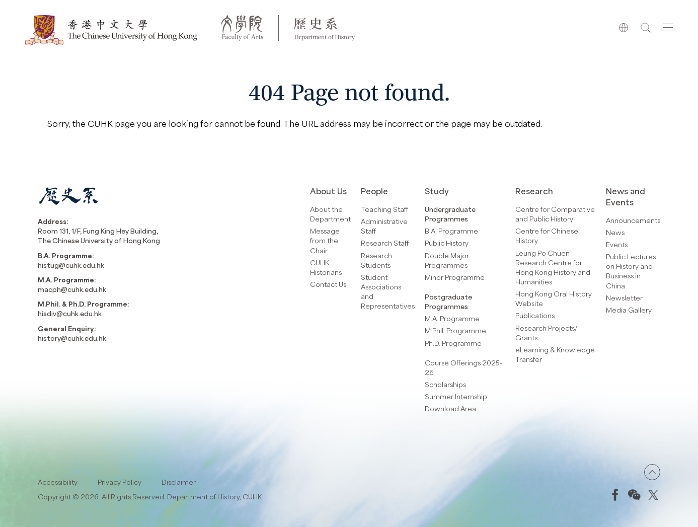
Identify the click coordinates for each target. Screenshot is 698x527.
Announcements (633, 220)
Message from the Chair (325, 240)
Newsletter (624, 297)
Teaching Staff (384, 209)
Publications (535, 315)
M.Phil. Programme (455, 330)
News (615, 232)
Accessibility (57, 482)
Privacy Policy (119, 482)
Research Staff (385, 243)
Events (617, 244)
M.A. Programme (452, 318)
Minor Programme (455, 277)
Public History (447, 243)
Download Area (450, 408)
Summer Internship (456, 396)
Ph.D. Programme (453, 343)
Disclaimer (179, 482)
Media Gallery (629, 310)
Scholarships (445, 384)
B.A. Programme (451, 231)
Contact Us (328, 284)
